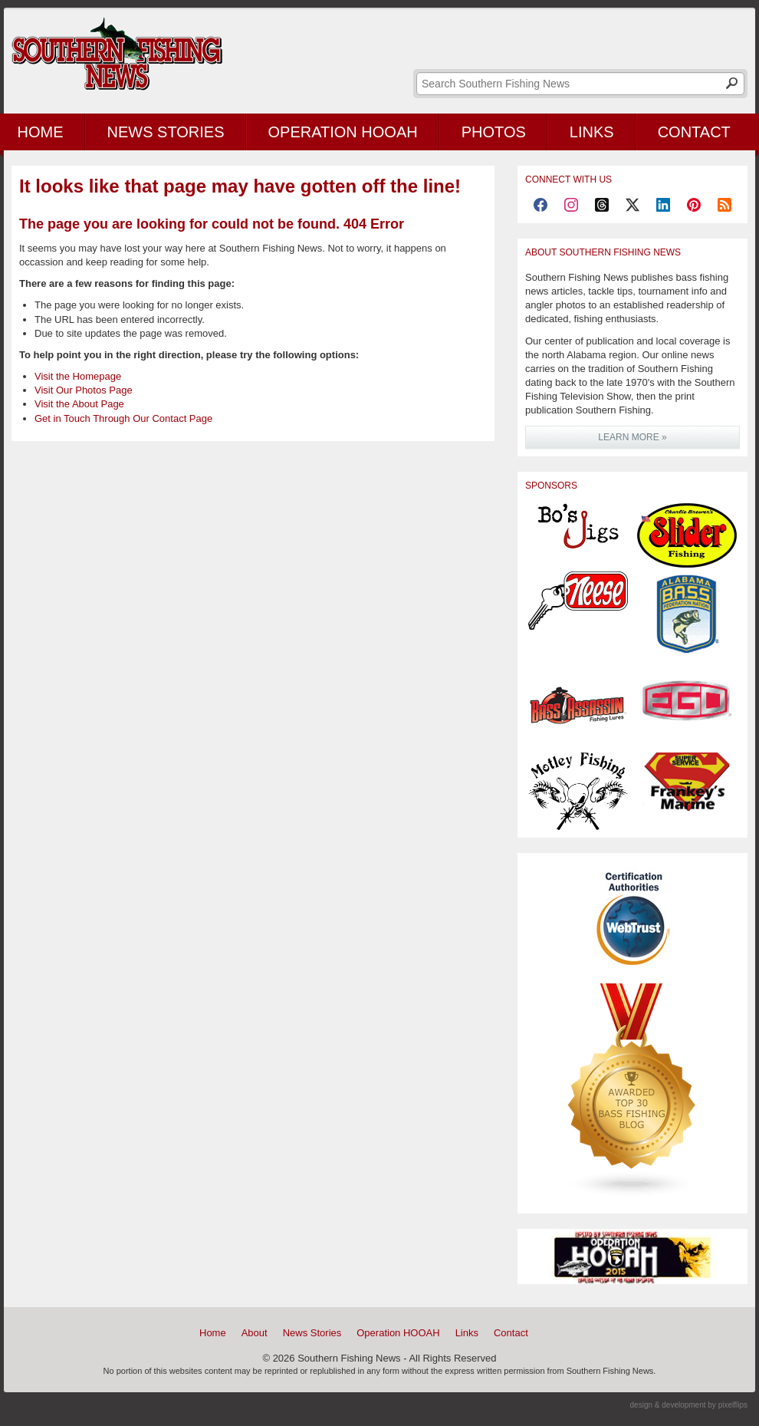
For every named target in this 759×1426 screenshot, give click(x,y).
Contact (694, 131)
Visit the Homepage (77, 376)
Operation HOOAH (343, 131)
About (255, 1333)
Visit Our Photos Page (83, 390)
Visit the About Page (79, 404)
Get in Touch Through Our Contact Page (123, 418)
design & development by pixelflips (689, 1405)
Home (212, 1333)
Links (592, 131)
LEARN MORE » (632, 437)
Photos (494, 131)
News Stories (166, 131)
